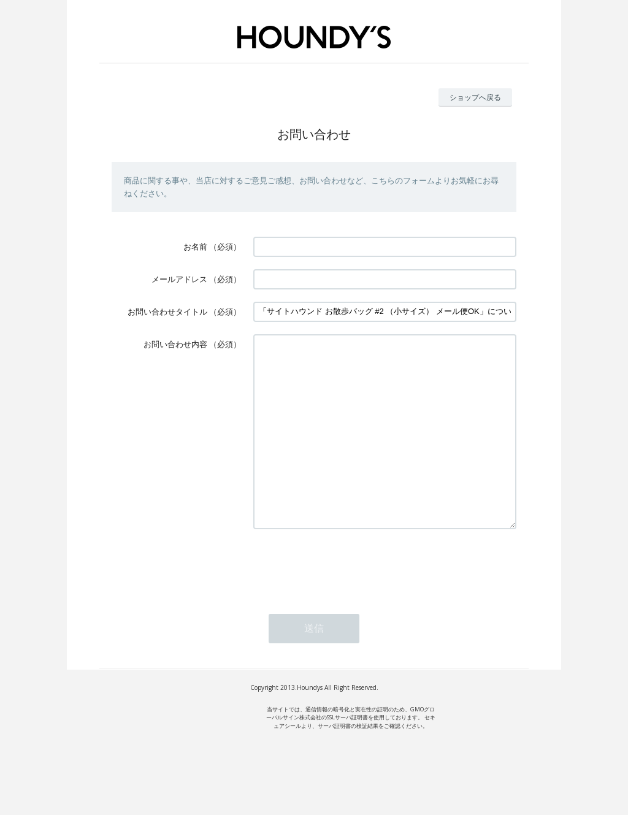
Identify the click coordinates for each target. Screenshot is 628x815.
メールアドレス (179, 279)
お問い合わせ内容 (175, 344)
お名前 (195, 246)
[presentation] (346, 602)
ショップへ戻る (475, 97)
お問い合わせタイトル (167, 311)
